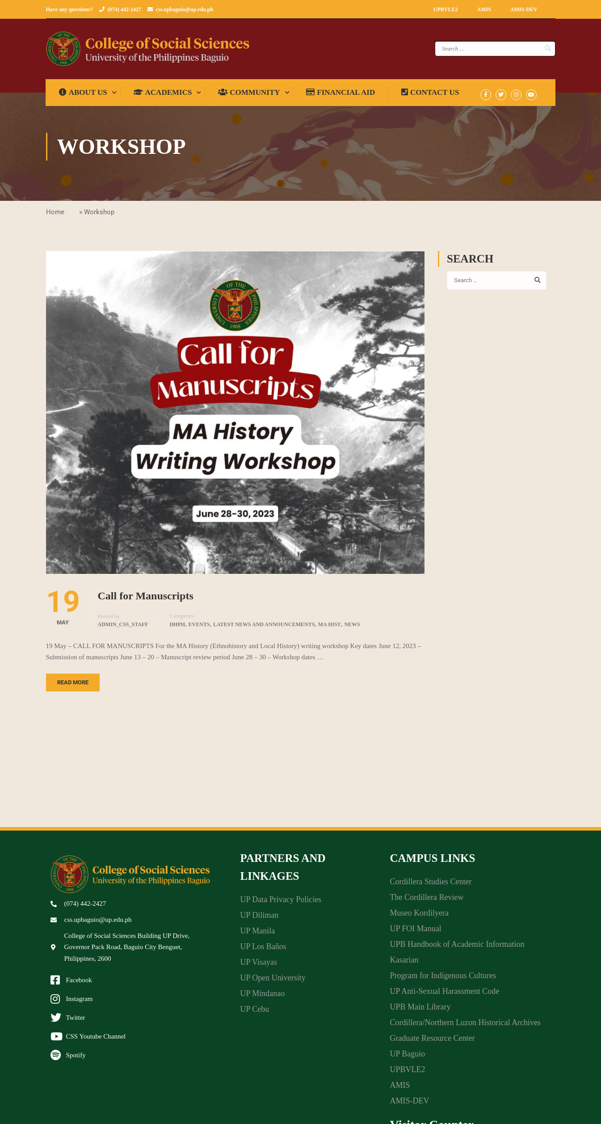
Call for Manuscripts (145, 599)
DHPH (177, 627)
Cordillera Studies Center (430, 884)
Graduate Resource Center (432, 1041)
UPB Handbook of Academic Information (457, 947)
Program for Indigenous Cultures (443, 978)
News (352, 627)
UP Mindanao (262, 996)
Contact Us (430, 95)
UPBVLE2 (445, 9)
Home (55, 215)
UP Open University (272, 980)
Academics (163, 95)
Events (199, 627)
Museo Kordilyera (419, 916)
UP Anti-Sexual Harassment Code (444, 994)
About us (83, 95)
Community (249, 95)
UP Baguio (407, 1056)
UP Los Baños (263, 949)
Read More (72, 685)
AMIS (484, 9)
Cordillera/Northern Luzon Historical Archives (465, 1025)
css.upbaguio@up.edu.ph (184, 9)
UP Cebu (254, 1012)
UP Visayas (258, 965)
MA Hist (329, 627)
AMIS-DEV (524, 9)
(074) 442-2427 (124, 9)
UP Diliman (259, 918)
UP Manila (257, 933)
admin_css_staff (123, 627)
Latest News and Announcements (264, 627)
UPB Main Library (420, 1009)
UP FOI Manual (415, 931)
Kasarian (404, 963)
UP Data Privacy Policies (280, 902)
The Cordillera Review (426, 900)
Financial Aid (341, 95)
